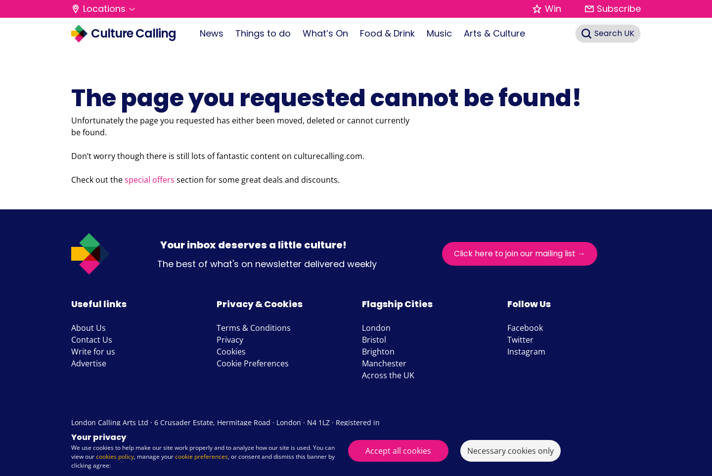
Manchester (384, 363)
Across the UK (388, 375)
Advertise (88, 363)
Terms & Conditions (254, 327)
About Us (88, 327)
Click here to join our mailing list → (519, 253)
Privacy (230, 339)
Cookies (231, 351)
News (211, 33)
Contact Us (91, 339)
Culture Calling (123, 33)
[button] (103, 9)
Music (439, 33)
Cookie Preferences (253, 363)
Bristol (374, 339)
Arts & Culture (494, 33)
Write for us (93, 351)
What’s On (325, 33)
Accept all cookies (398, 450)
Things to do (263, 33)
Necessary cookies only (510, 450)
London (376, 327)
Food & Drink (387, 33)
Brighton (378, 351)
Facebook (525, 327)
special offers (150, 179)
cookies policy (115, 456)
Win (547, 8)
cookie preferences (201, 456)
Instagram (526, 351)
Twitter (520, 339)
